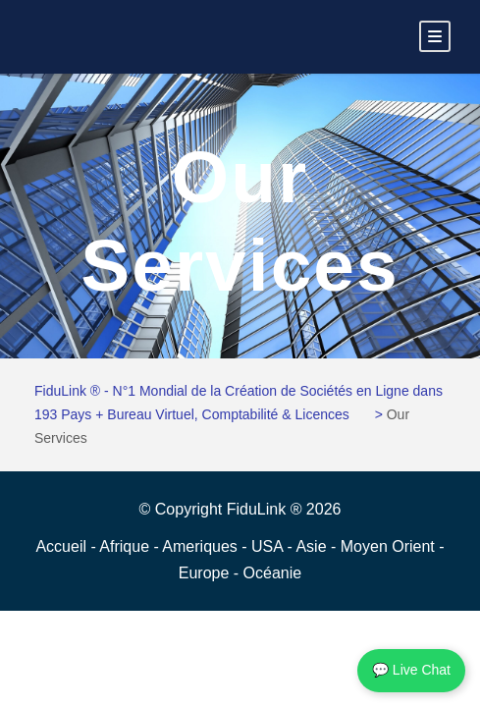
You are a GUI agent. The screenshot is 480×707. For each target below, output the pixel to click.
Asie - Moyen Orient (367, 546)
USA (269, 546)
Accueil (62, 546)
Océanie (272, 573)
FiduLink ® (266, 509)
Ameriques (201, 546)
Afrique (126, 546)
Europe (206, 573)
